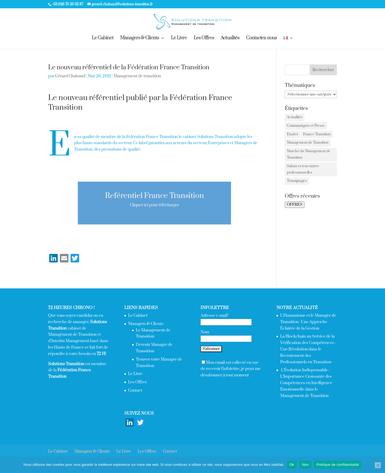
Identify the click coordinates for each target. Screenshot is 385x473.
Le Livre (179, 38)
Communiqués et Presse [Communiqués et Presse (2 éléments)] (306, 126)
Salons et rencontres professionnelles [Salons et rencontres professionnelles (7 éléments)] (303, 169)
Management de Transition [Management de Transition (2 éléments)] (308, 142)
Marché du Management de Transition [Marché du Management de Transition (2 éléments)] (308, 154)
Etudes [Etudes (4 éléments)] (292, 134)
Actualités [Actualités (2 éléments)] (294, 117)
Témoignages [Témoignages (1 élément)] (297, 181)
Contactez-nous (261, 38)
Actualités (230, 38)
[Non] (378, 465)
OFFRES (294, 204)
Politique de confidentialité (338, 465)
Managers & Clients (139, 38)
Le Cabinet (102, 38)
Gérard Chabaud (70, 76)
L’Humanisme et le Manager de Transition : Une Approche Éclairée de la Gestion (308, 322)
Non (305, 465)
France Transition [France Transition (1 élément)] (317, 134)
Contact (135, 390)
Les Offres (204, 38)
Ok (292, 465)
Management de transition (137, 76)
